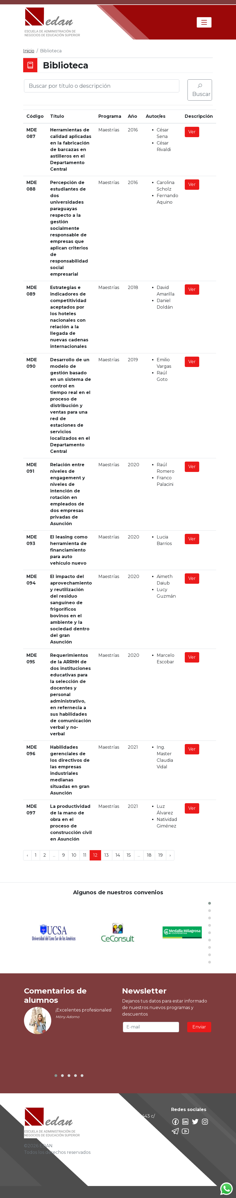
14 (118, 855)
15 (129, 855)
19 (160, 855)
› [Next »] (170, 855)
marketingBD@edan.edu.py (136, 1177)
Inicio (28, 50)
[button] (209, 903)
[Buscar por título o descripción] (101, 85)
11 (84, 855)
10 (74, 855)
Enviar (199, 1027)
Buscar (201, 90)
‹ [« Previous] (27, 855)
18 (149, 855)
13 (106, 855)
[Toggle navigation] (204, 22)
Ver (192, 131)
